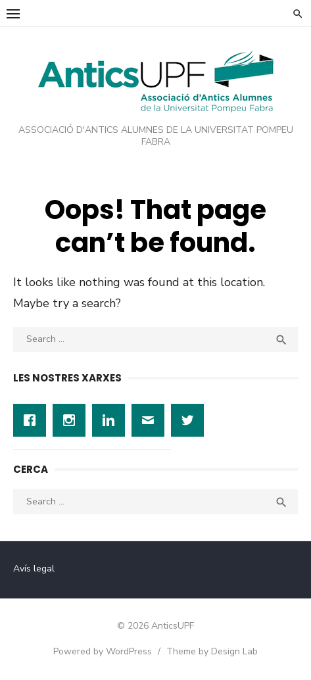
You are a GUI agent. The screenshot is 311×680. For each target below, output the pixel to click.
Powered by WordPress (102, 651)
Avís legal (34, 568)
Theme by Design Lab (212, 651)
